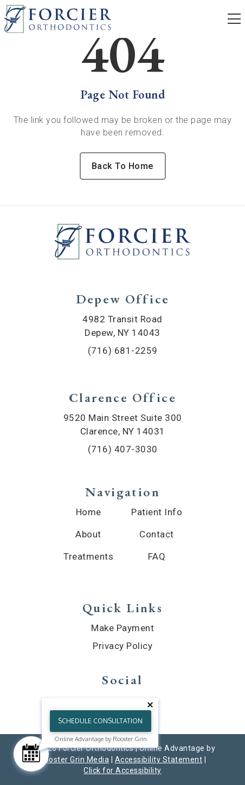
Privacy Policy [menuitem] (122, 645)
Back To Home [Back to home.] (123, 166)
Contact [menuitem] (156, 534)
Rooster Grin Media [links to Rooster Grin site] (74, 759)
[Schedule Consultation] (31, 753)
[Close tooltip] (150, 705)
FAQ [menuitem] (157, 556)
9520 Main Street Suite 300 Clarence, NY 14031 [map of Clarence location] (122, 424)
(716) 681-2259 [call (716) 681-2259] (123, 350)
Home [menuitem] (88, 512)
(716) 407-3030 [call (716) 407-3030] (123, 449)
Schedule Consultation (100, 721)
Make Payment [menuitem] (122, 627)
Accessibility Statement (159, 759)
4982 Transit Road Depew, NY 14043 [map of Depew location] (122, 326)
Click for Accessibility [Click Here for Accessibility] (122, 770)
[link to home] (122, 243)
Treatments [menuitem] (88, 556)
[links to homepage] (58, 19)
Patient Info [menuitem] (156, 512)
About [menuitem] (88, 534)
